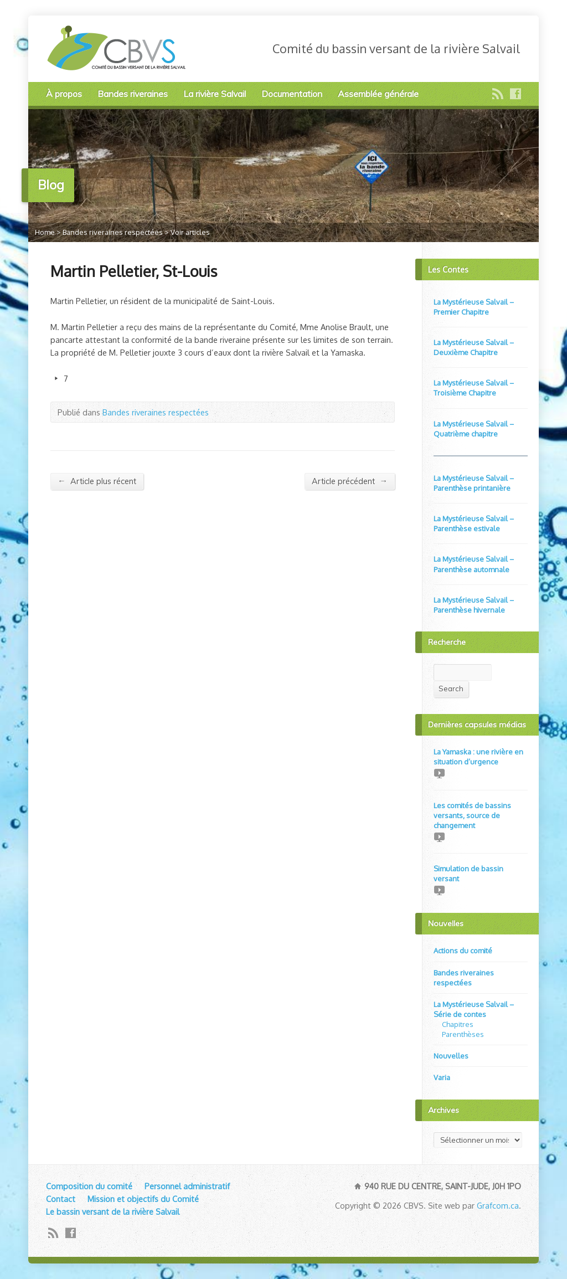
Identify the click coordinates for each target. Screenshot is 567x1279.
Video (438, 773)
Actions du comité (463, 950)
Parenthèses (463, 1034)
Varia (442, 1077)
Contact (60, 1199)
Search (451, 688)
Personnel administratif (187, 1186)
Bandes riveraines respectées (113, 232)
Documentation (291, 93)
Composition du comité (89, 1186)
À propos (64, 93)
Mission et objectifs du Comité (143, 1199)
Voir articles (190, 232)
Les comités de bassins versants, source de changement (472, 815)
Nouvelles (451, 1055)
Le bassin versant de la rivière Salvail (112, 1211)
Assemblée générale (378, 93)
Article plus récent (97, 481)
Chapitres (457, 1024)
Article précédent (349, 481)
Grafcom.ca (498, 1205)
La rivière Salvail (214, 93)
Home (45, 232)
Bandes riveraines (132, 93)
